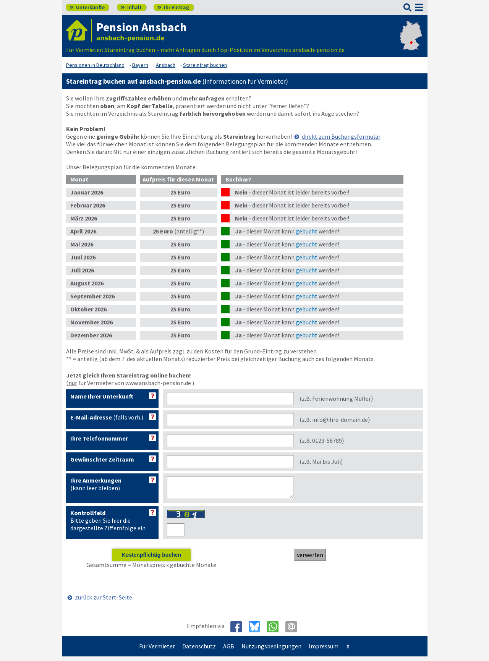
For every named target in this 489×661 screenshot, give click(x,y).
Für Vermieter (157, 651)
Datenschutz (199, 651)
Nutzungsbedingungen (271, 651)
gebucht (306, 231)
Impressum (323, 651)
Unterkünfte (87, 7)
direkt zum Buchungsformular (341, 136)
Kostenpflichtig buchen (151, 559)
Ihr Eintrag (173, 7)
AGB (228, 651)
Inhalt (131, 7)
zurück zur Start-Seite (103, 602)
